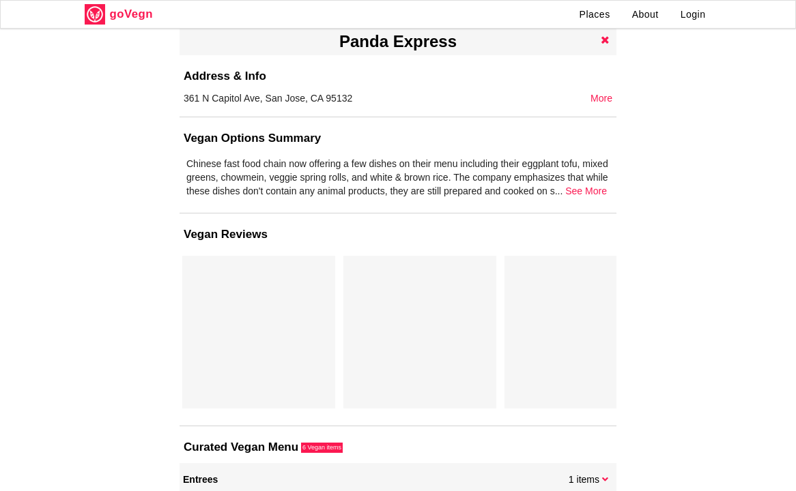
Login (693, 14)
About (645, 14)
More (601, 98)
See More (586, 190)
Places (595, 14)
